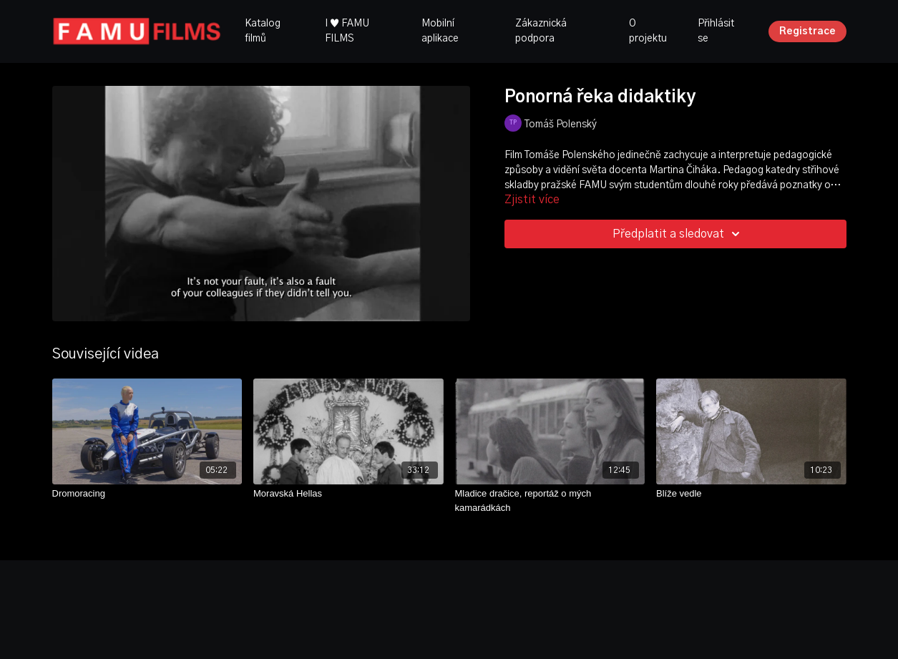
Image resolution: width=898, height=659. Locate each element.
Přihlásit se (716, 31)
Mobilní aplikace (440, 31)
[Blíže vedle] (751, 494)
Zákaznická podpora (541, 31)
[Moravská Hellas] (348, 494)
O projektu (648, 31)
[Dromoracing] (147, 494)
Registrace (807, 31)
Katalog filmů (262, 31)
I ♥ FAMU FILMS (347, 31)
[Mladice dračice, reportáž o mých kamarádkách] (550, 500)
